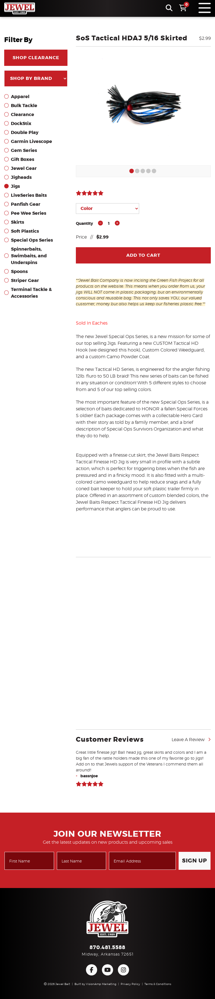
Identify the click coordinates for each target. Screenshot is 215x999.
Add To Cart (143, 255)
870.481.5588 (107, 947)
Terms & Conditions (157, 984)
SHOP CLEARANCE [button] (36, 57)
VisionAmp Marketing (101, 984)
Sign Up (194, 861)
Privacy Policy (130, 984)
